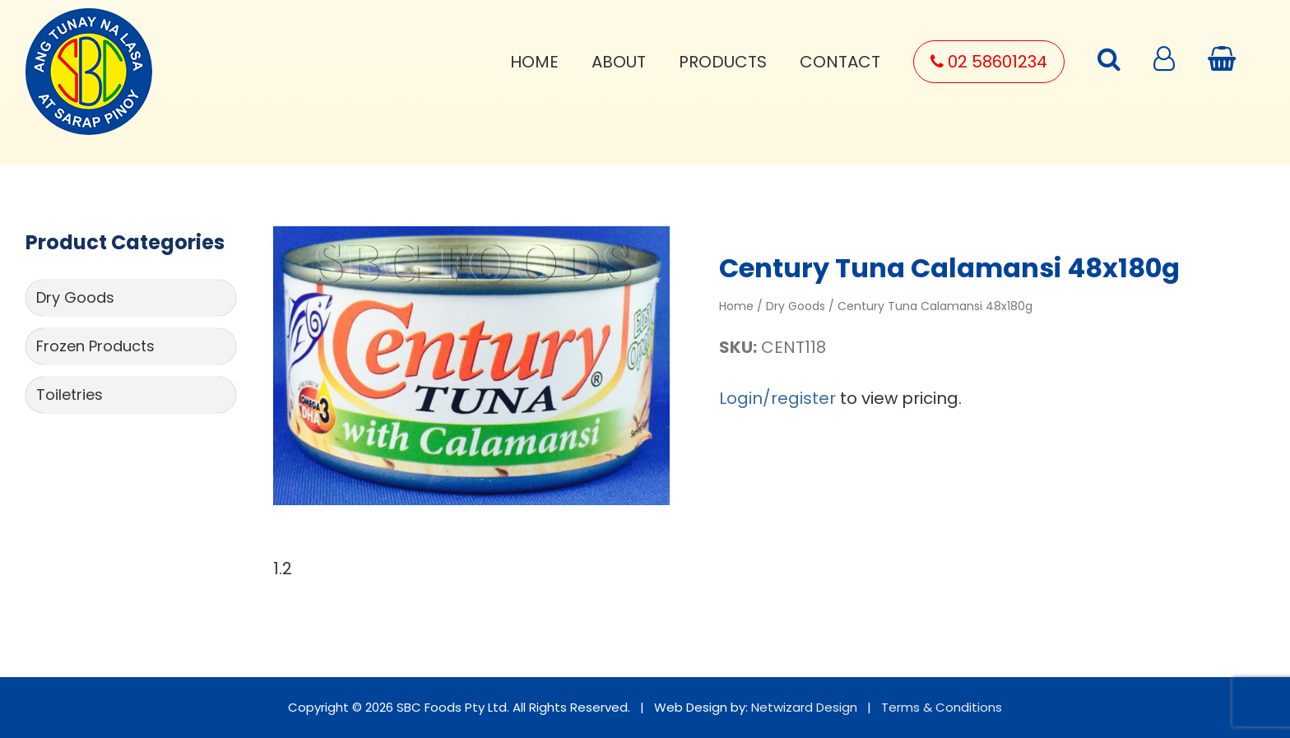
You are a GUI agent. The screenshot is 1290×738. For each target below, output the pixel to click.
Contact (840, 61)
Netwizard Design (804, 707)
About (619, 61)
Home (534, 61)
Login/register (777, 398)
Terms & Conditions (941, 707)
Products (723, 61)
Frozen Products (95, 346)
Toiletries (69, 394)
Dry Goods (75, 297)
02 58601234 (988, 61)
